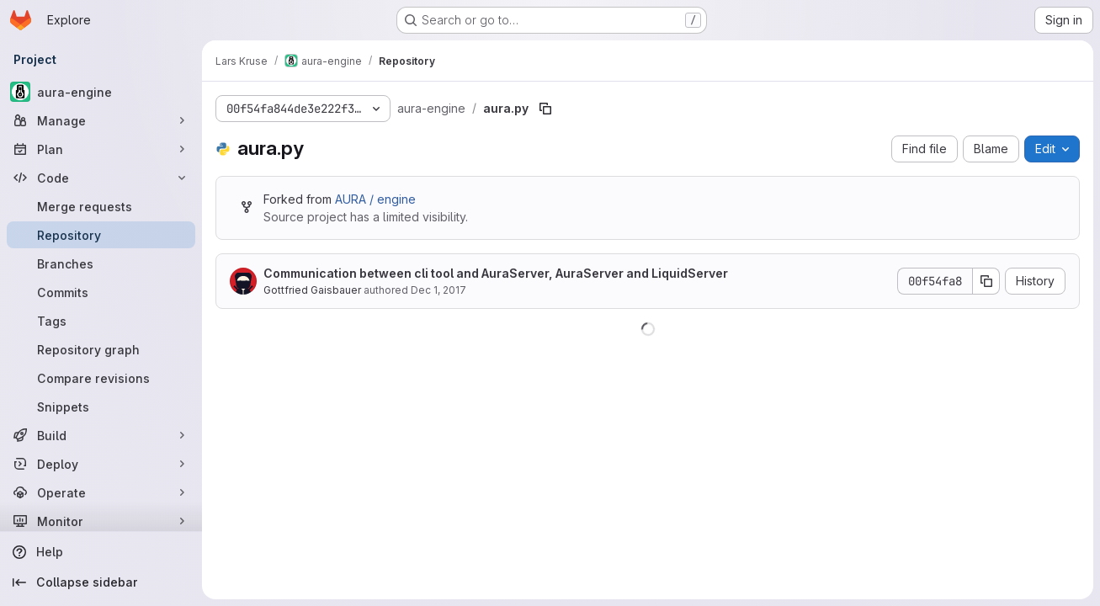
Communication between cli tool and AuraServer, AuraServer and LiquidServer (495, 273)
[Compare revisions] (101, 377)
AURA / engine (375, 199)
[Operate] (101, 492)
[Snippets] (101, 406)
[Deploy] (101, 463)
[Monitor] (101, 521)
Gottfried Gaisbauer (312, 290)
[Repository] (101, 234)
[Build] (101, 435)
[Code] (101, 177)
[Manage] (101, 120)
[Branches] (101, 263)
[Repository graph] (101, 349)
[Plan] (101, 149)
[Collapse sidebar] (101, 582)
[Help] (101, 552)
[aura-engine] (101, 91)
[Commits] (101, 292)
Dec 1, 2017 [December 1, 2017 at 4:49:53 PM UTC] (438, 290)
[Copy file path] (545, 108)
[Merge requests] (101, 206)
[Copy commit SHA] (986, 281)
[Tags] (101, 320)
